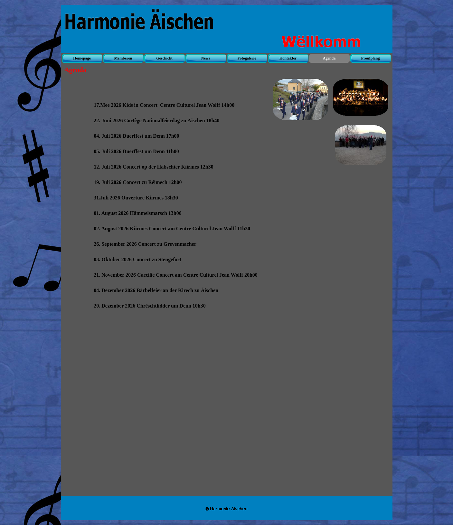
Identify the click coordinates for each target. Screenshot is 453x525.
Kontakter (288, 58)
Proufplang (370, 58)
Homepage (82, 58)
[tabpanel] (181, 297)
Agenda (329, 58)
